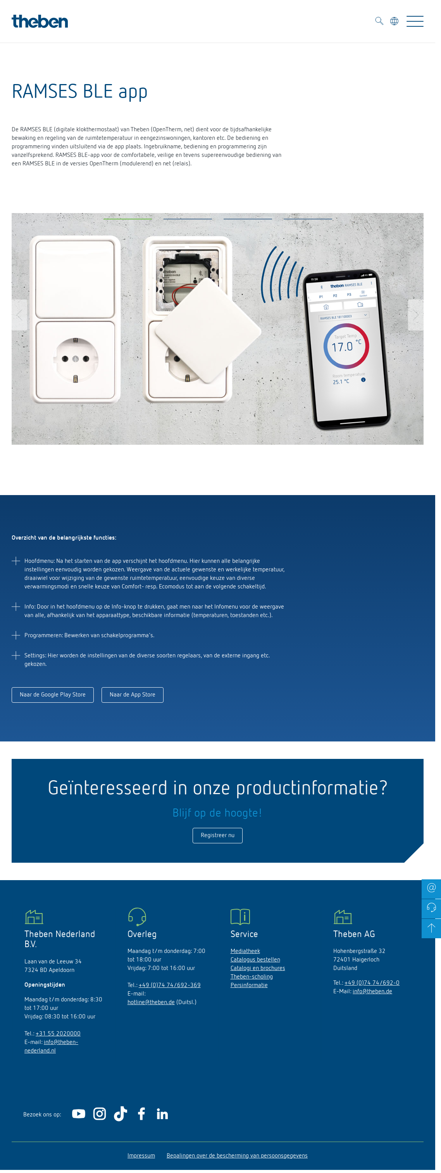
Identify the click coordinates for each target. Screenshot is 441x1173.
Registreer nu (217, 835)
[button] (127, 221)
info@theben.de (372, 992)
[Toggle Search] (379, 22)
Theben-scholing (252, 977)
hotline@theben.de (151, 1002)
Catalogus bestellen (255, 960)
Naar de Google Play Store (53, 695)
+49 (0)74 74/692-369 (170, 985)
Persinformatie (249, 985)
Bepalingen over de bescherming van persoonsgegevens (237, 1156)
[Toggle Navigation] (415, 21)
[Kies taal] (395, 22)
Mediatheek (245, 951)
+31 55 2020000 (58, 1034)
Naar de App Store (132, 695)
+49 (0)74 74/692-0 (372, 983)
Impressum (141, 1156)
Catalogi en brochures (258, 968)
